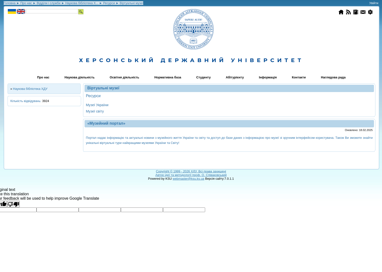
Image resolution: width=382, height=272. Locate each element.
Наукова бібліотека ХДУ (30, 89)
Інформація (268, 77)
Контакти (299, 77)
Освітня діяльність (124, 77)
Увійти (373, 3)
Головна (10, 3)
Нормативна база (167, 77)
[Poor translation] (13, 204)
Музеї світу (95, 111)
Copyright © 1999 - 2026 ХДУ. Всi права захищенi (191, 171)
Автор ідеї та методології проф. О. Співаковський (191, 175)
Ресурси (109, 3)
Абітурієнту (235, 77)
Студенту (203, 77)
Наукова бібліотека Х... (81, 3)
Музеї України (97, 105)
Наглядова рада (333, 77)
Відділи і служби (48, 3)
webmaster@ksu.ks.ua (188, 178)
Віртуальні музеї (131, 3)
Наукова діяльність (80, 77)
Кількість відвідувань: (26, 101)
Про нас (26, 3)
